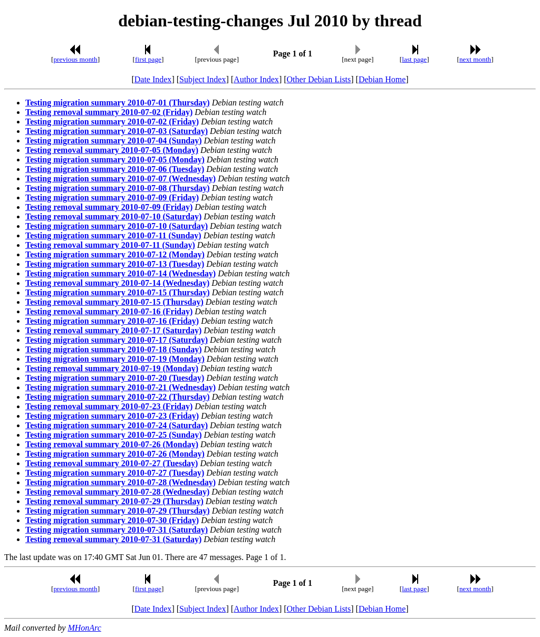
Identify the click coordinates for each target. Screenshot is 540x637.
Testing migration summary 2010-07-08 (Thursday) (117, 188)
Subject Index (202, 79)
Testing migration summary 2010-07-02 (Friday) (112, 121)
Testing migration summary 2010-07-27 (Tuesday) (114, 472)
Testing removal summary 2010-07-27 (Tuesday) (111, 463)
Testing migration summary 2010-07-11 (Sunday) (113, 235)
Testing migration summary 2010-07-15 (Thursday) (117, 292)
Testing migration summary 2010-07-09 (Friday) (112, 197)
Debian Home (382, 79)
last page (414, 59)
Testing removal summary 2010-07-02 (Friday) (108, 112)
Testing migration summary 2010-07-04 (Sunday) (113, 140)
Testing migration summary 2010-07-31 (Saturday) (116, 529)
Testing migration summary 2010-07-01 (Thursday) (117, 102)
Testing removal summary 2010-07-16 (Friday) (108, 311)
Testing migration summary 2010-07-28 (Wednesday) (120, 482)
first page (148, 59)
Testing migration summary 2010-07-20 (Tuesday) (114, 377)
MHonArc (84, 627)
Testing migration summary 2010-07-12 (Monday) (115, 254)
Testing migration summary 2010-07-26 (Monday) (115, 453)
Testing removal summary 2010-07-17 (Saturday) (113, 330)
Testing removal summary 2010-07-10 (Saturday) (113, 216)
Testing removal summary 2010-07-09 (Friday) (108, 206)
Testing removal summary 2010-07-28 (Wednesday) (117, 491)
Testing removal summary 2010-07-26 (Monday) (111, 444)
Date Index (153, 79)
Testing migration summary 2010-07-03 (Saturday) (116, 131)
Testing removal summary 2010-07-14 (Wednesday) (117, 282)
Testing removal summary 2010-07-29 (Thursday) (114, 501)
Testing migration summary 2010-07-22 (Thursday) (117, 396)
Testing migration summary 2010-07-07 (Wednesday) (120, 178)
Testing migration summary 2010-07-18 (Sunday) (113, 349)
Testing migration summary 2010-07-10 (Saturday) (116, 225)
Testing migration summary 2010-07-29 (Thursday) (117, 510)
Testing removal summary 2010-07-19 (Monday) (111, 368)
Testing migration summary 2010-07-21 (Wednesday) (120, 387)
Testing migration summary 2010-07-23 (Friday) (112, 415)
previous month (75, 59)
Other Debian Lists (319, 79)
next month (475, 59)
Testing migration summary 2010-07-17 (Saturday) (116, 339)
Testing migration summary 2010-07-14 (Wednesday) (120, 273)
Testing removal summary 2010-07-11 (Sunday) (110, 244)
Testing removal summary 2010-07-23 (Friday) (108, 406)
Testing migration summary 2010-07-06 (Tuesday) (114, 169)
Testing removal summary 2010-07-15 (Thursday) (114, 301)
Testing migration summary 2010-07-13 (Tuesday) (114, 263)
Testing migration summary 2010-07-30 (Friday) (112, 520)
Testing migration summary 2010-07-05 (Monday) (115, 159)
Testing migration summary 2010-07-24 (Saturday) (116, 425)
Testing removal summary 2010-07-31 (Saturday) (113, 539)
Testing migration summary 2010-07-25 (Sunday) (113, 434)
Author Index (256, 79)
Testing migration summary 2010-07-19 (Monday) (115, 358)
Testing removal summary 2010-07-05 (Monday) (111, 150)
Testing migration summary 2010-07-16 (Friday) (112, 320)
